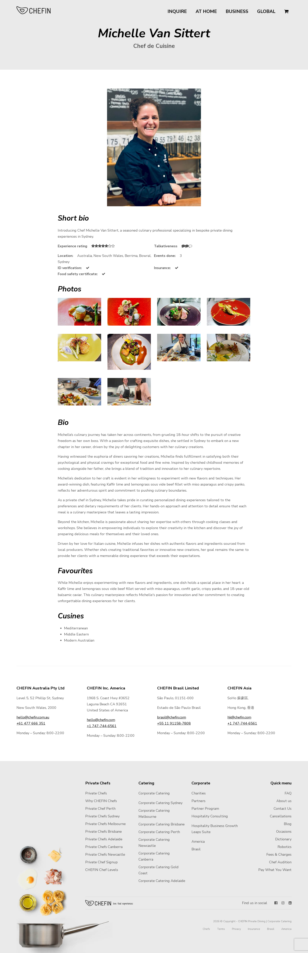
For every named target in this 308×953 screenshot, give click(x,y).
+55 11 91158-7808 (174, 723)
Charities (199, 793)
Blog (288, 824)
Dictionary (283, 839)
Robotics (285, 846)
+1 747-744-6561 (101, 726)
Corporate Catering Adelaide (161, 880)
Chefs (206, 929)
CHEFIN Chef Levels (101, 869)
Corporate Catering (154, 793)
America (198, 841)
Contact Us (283, 808)
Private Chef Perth (100, 808)
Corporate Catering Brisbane (161, 824)
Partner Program (205, 808)
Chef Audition (280, 862)
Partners (198, 801)
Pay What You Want (275, 869)
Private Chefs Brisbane (103, 831)
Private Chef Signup (101, 862)
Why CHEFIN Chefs (101, 801)
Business (237, 11)
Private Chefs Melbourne (105, 824)
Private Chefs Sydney (102, 816)
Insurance (254, 929)
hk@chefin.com (239, 717)
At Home (206, 11)
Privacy (236, 929)
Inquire (177, 11)
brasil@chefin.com (171, 717)
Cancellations (281, 816)
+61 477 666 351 (30, 723)
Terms (221, 929)
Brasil (196, 849)
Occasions (284, 831)
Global (266, 11)
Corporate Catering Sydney (160, 803)
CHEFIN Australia (33, 10)
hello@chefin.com (101, 719)
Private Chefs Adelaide (103, 839)
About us (284, 801)
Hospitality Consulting (210, 816)
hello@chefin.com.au (32, 717)
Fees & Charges (279, 854)
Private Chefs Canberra (104, 846)
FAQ (288, 793)
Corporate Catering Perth (159, 832)
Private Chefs (96, 793)
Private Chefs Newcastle (105, 854)
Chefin (109, 903)
